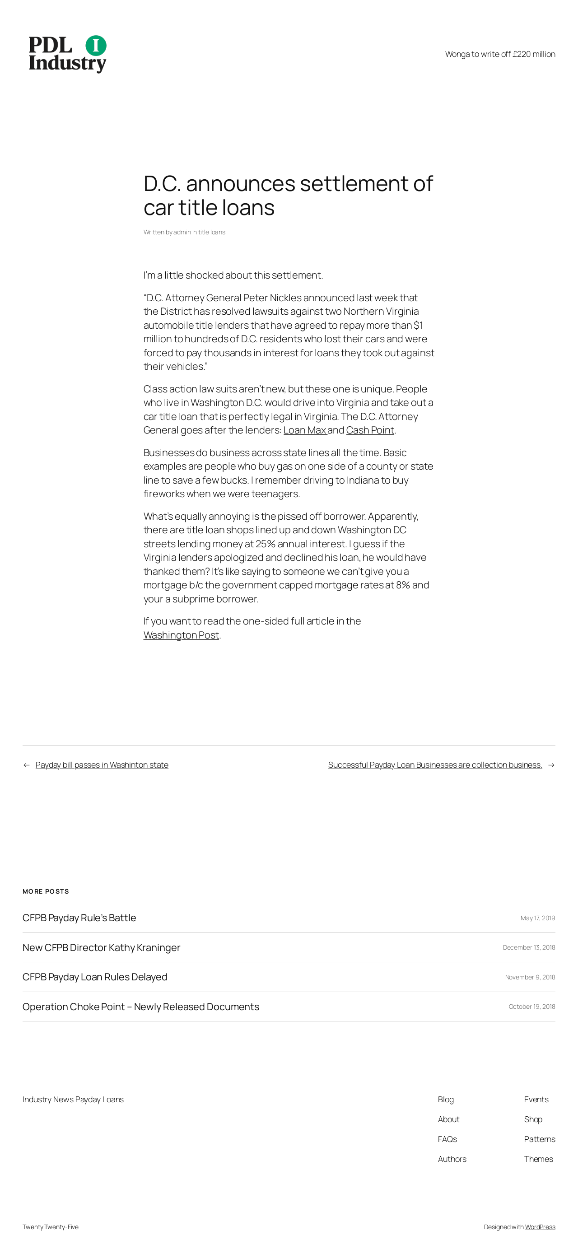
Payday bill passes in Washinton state (102, 764)
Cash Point (370, 430)
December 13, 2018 (529, 947)
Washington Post (181, 635)
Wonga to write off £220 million (500, 53)
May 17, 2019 (538, 918)
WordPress (540, 1226)
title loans (211, 232)
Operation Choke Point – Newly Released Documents (141, 1006)
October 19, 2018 (532, 1006)
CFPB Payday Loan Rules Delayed (95, 976)
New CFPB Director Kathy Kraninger (102, 947)
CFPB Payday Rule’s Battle (79, 917)
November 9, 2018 (530, 977)
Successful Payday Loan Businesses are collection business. (435, 764)
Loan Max (305, 430)
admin (182, 232)
